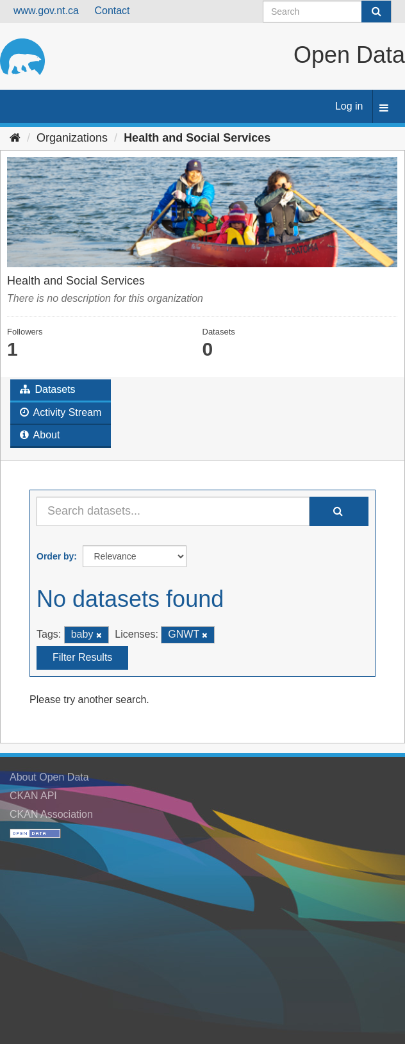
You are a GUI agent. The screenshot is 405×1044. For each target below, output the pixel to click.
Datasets (48, 389)
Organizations (72, 137)
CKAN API (33, 795)
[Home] (15, 137)
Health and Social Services (197, 137)
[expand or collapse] (383, 108)
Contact (111, 10)
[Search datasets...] (173, 511)
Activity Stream (60, 412)
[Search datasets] (327, 11)
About (40, 434)
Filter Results (82, 657)
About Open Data (49, 777)
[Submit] (376, 11)
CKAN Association (51, 814)
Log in (349, 106)
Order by (55, 556)
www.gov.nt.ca (46, 10)
